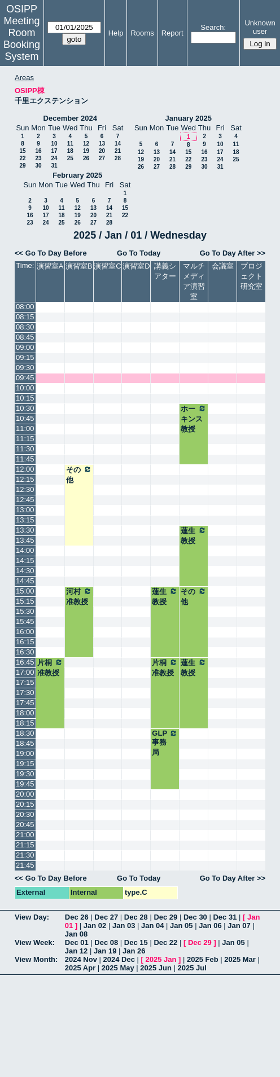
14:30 (25, 570)
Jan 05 (181, 925)
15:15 (25, 601)
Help (116, 33)
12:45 (25, 499)
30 (38, 165)
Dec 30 (195, 917)
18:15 (25, 723)
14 (118, 143)
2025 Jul (192, 968)
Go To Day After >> (232, 253)
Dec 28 (136, 917)
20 (102, 151)
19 (86, 151)
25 (70, 158)
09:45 (25, 377)
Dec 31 (225, 917)
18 (70, 151)
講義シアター (165, 271)
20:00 (25, 794)
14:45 (25, 581)
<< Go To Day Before (51, 253)
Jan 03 (123, 925)
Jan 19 (105, 951)
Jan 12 (76, 951)
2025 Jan (160, 959)
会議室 (223, 266)
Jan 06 (210, 925)
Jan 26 (134, 951)
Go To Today (139, 253)
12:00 (25, 469)
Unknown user (259, 27)
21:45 (25, 865)
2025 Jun (156, 968)
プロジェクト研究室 (251, 276)
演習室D (136, 266)
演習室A (50, 266)
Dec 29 (165, 917)
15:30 (25, 611)
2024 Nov (81, 959)
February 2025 (77, 175)
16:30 (25, 652)
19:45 (25, 784)
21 (118, 151)
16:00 (25, 631)
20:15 (25, 804)
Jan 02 (95, 925)
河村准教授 (79, 596)
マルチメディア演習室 (194, 281)
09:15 (25, 357)
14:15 (25, 560)
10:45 (25, 418)
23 (38, 158)
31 (54, 165)
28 (118, 158)
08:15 (25, 317)
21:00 (25, 834)
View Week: (35, 942)
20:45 (25, 824)
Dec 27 (106, 917)
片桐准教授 (50, 667)
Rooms (142, 33)
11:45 (25, 459)
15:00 (25, 591)
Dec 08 (106, 942)
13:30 (25, 530)
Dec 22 (165, 942)
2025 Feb (202, 959)
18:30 (25, 733)
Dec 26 (77, 917)
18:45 (25, 743)
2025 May (118, 968)
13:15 (25, 520)
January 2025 (188, 118)
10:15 (25, 398)
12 (86, 143)
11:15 (25, 438)
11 (70, 143)
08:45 (25, 337)
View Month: (36, 959)
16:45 (25, 662)
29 (22, 165)
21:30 (25, 855)
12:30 (25, 489)
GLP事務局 (165, 743)
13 (102, 143)
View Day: (32, 917)
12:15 (25, 479)
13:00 (25, 509)
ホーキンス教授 (194, 418)
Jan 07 (239, 925)
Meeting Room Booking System (21, 38)
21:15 (25, 845)
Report (172, 33)
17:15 (25, 682)
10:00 (25, 388)
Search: (213, 27)
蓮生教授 (194, 535)
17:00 (25, 672)
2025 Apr (80, 968)
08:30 (25, 327)
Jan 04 (152, 925)
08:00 (25, 306)
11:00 (25, 428)
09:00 (25, 347)
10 (54, 143)
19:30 (25, 774)
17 (54, 151)
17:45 (25, 702)
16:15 (25, 642)
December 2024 (70, 118)
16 (38, 151)
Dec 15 (136, 942)
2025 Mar (240, 959)
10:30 (25, 408)
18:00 (25, 713)
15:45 (25, 621)
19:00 (25, 753)
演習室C (107, 266)
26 (86, 158)
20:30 (25, 814)
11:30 (25, 449)
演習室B (79, 266)
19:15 (25, 763)
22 (22, 158)
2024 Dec (119, 959)
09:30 (25, 367)
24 (54, 158)
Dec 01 (77, 942)
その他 (79, 474)
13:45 (25, 540)
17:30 (25, 692)
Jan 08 (76, 934)
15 (22, 151)
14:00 (25, 550)
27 (102, 158)
